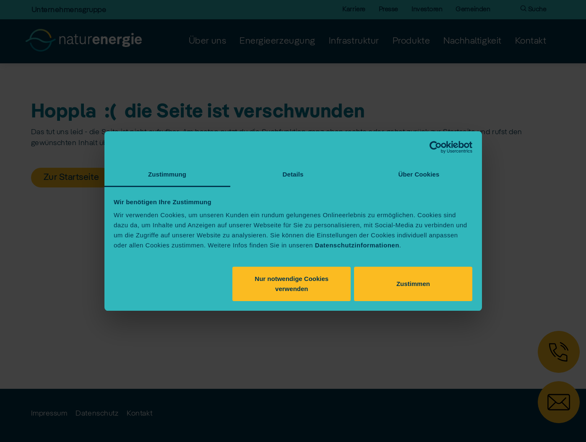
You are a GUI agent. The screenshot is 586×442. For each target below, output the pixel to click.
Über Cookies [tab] (419, 174)
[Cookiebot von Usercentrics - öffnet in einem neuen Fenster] (435, 147)
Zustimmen (413, 283)
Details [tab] (293, 174)
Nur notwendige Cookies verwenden (291, 283)
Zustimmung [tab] (167, 174)
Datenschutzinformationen (357, 245)
